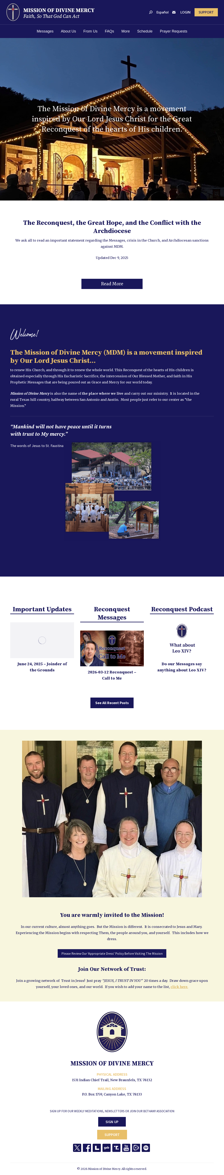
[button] (112, 284)
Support (112, 1134)
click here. (179, 987)
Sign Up (112, 1121)
